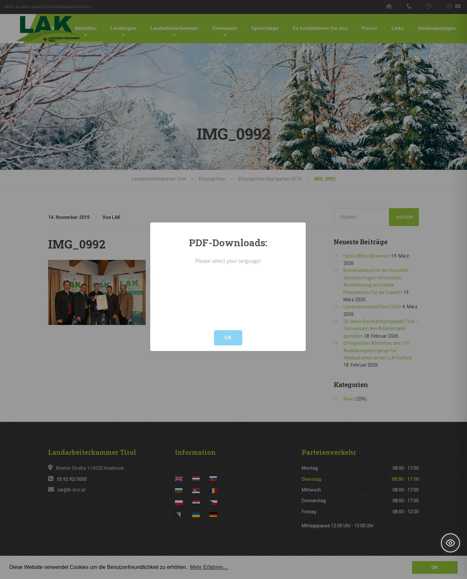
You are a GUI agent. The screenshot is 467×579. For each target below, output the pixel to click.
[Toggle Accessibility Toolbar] (450, 543)
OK (228, 337)
